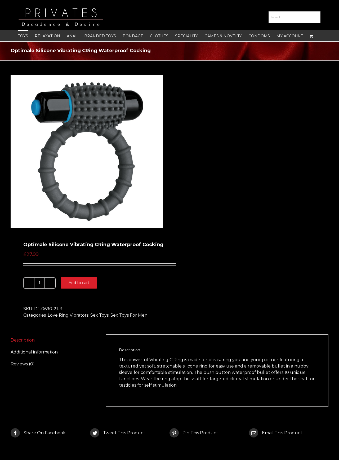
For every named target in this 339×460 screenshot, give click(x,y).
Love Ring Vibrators (68, 315)
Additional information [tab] (34, 352)
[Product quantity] (39, 283)
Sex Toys (99, 315)
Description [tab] (23, 340)
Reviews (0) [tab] (23, 363)
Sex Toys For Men (129, 315)
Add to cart (79, 282)
